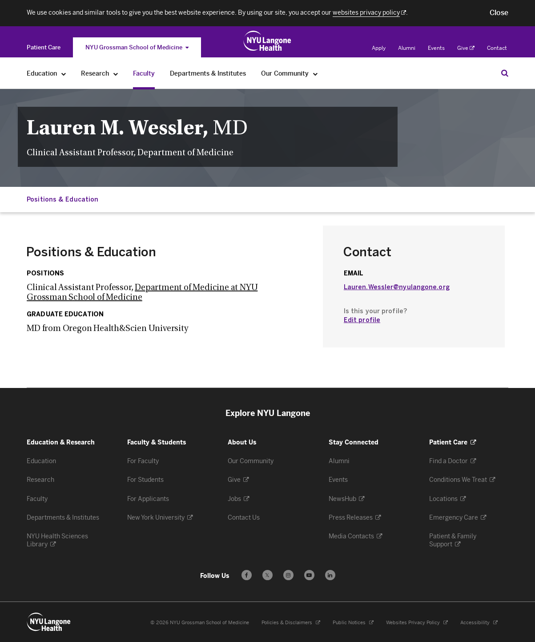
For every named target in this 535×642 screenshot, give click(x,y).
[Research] (115, 74)
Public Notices (353, 623)
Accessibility (479, 623)
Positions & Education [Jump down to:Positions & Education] (62, 199)
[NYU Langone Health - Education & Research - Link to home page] (49, 622)
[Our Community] (315, 74)
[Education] (63, 74)
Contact (497, 48)
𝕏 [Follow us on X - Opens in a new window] (267, 576)
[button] (499, 12)
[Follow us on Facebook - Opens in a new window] (246, 575)
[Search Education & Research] (505, 73)
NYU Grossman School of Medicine (137, 47)
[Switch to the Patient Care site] (44, 47)
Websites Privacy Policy (417, 623)
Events (436, 48)
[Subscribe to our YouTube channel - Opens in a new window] (309, 575)
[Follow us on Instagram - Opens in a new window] (288, 575)
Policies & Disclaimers (290, 623)
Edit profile (362, 320)
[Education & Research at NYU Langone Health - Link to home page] (267, 40)
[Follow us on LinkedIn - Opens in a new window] (330, 575)
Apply (379, 48)
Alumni (406, 48)
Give (466, 48)
